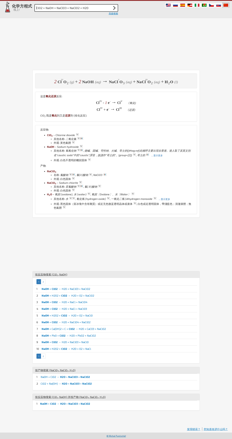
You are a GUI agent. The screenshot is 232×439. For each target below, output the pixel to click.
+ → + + (65, 403)
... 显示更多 (157, 155)
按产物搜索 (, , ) (55, 370)
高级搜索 (113, 13)
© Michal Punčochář (116, 436)
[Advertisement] (116, 43)
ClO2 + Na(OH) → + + (66, 383)
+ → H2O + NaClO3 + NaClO (65, 342)
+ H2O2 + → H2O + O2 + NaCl (66, 348)
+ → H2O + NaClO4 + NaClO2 (66, 322)
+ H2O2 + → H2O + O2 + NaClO (67, 315)
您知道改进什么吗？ (216, 429)
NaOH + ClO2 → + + (65, 376)
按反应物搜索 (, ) (51, 274)
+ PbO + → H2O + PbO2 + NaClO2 (69, 335)
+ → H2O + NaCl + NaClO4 (64, 302)
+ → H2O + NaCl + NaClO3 (64, 308)
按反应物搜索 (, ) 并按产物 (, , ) (70, 396)
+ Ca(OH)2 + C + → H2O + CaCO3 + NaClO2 (74, 328)
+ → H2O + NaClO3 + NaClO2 (66, 288)
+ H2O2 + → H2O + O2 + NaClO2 (68, 295)
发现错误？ (193, 429)
